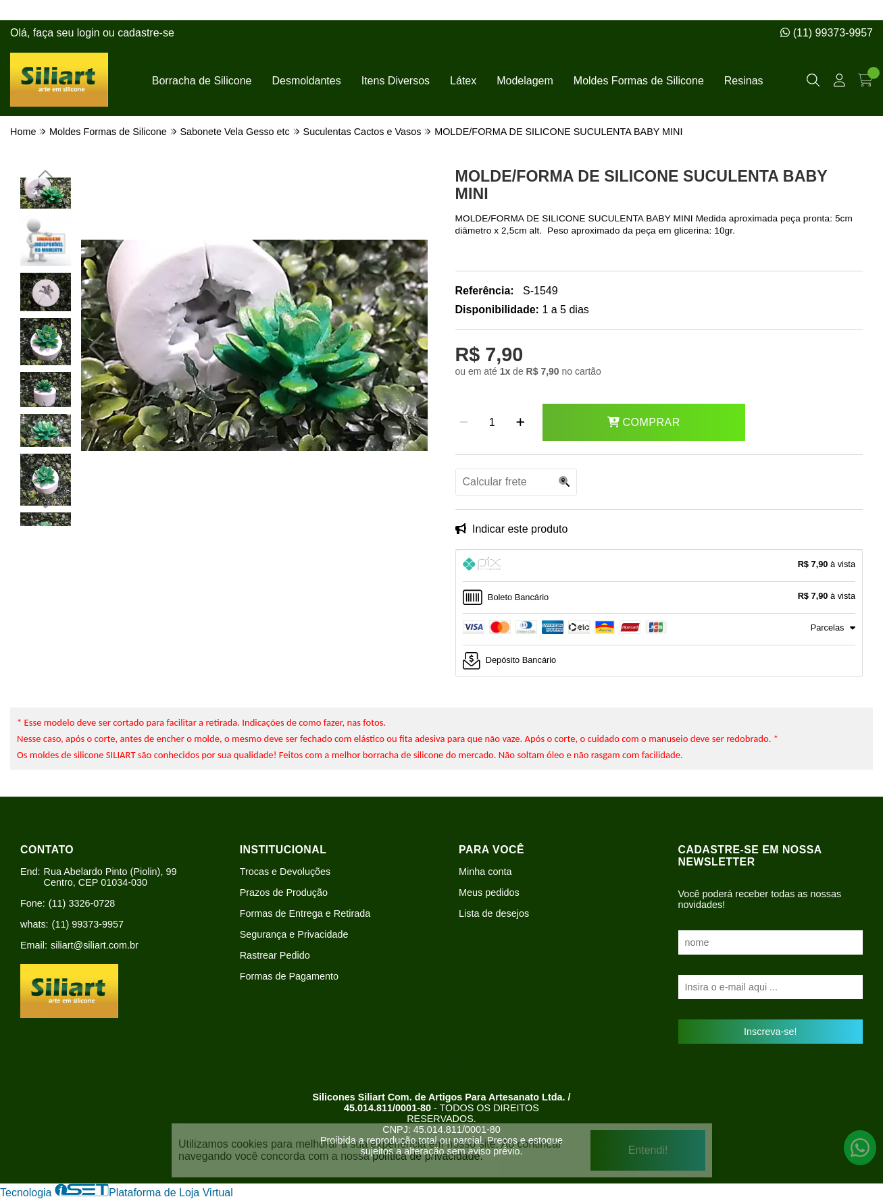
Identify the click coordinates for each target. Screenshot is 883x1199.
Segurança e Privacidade (294, 934)
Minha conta (485, 871)
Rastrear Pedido (275, 955)
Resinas (743, 80)
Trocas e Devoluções (285, 871)
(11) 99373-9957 (826, 32)
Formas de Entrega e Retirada (305, 913)
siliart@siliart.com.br (94, 945)
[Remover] (463, 422)
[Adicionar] (520, 422)
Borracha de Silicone (202, 80)
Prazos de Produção (284, 892)
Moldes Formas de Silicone (639, 80)
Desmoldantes (306, 80)
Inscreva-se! (770, 1031)
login (90, 32)
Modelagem (525, 80)
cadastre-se (146, 32)
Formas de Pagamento (289, 976)
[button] (97, 347)
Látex (463, 80)
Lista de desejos (494, 913)
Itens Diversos (395, 80)
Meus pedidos (489, 892)
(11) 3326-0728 (82, 903)
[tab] (659, 565)
